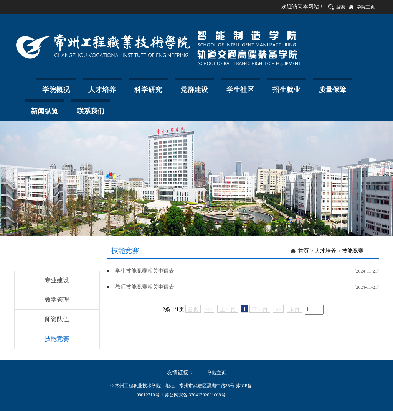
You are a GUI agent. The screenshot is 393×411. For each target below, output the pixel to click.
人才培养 (325, 251)
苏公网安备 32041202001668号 (195, 395)
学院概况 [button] (56, 90)
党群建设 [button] (194, 90)
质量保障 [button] (332, 90)
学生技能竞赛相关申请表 (144, 271)
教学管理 (57, 299)
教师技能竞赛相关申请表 (144, 287)
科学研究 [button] (148, 90)
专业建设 (57, 280)
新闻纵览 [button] (44, 111)
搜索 (340, 7)
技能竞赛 (57, 338)
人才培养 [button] (102, 90)
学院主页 (366, 7)
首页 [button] (24, 87)
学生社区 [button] (240, 90)
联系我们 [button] (90, 111)
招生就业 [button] (286, 90)
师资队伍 (57, 319)
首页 (303, 251)
